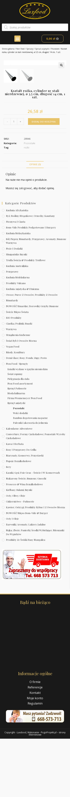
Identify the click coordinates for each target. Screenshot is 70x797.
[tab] (35, 223)
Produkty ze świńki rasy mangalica (25, 598)
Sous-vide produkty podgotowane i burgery (31, 285)
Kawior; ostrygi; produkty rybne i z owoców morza (35, 565)
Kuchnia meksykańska (18, 291)
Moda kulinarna (16, 451)
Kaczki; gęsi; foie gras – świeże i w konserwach (33, 531)
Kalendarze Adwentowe (19, 486)
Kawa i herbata (15, 502)
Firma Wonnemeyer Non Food (24, 456)
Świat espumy (15, 432)
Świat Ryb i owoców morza (21, 399)
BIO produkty (13, 376)
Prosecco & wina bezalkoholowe (24, 542)
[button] (17, 39)
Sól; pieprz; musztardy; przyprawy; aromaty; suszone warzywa (36, 299)
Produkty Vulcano (16, 341)
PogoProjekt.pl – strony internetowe (47, 792)
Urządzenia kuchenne (18, 393)
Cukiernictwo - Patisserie (20, 559)
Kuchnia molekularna (17, 335)
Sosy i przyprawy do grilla (21, 507)
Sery (8, 525)
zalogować (25, 246)
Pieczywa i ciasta (15, 279)
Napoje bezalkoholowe (18, 519)
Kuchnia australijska (17, 324)
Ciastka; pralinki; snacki (19, 381)
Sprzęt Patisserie (17, 446)
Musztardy (12, 358)
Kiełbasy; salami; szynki (19, 548)
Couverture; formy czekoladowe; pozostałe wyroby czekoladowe (35, 494)
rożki (26, 205)
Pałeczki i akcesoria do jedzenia (30, 480)
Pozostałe (55, 48)
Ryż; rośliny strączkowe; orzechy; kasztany (30, 274)
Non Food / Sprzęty (24, 48)
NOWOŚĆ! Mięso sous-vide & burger (27, 571)
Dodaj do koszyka (44, 179)
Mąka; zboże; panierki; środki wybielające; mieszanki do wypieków (35, 590)
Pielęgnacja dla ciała (18, 436)
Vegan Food (12, 404)
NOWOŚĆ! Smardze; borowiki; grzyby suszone (32, 364)
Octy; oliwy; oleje (15, 554)
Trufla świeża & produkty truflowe (26, 318)
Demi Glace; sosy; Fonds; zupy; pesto (26, 416)
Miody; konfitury (15, 410)
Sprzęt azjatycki (42, 48)
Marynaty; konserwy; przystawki (24, 513)
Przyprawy (12, 329)
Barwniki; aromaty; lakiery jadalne (26, 582)
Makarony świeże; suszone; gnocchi (26, 536)
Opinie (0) (35, 222)
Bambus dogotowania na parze (30, 476)
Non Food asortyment (20, 441)
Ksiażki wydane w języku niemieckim (27, 427)
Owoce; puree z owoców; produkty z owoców (32, 352)
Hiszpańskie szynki (16, 312)
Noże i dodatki (14, 306)
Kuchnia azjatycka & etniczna (22, 347)
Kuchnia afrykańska (17, 268)
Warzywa (11, 387)
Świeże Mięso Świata (17, 370)
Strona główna (8, 48)
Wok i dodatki (20, 471)
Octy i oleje (12, 576)
